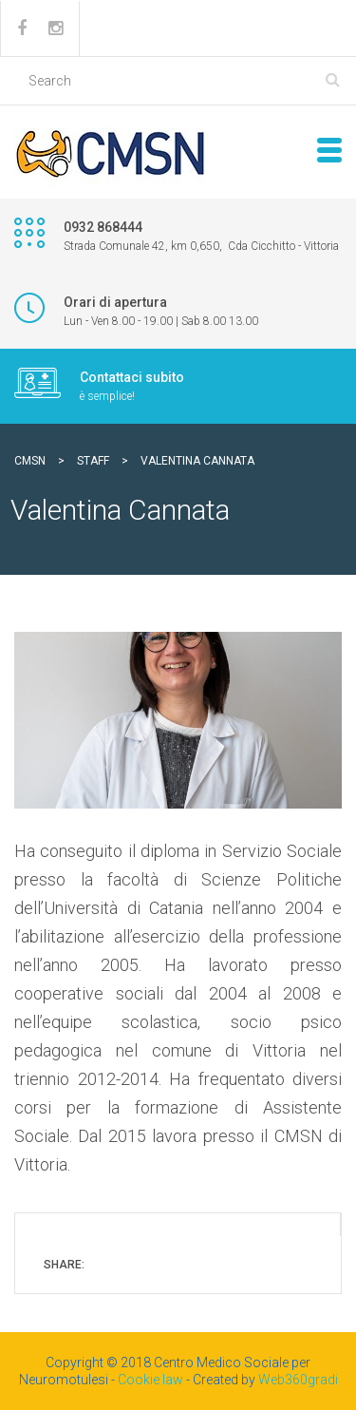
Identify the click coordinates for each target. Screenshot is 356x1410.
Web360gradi (298, 1379)
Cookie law (150, 1379)
